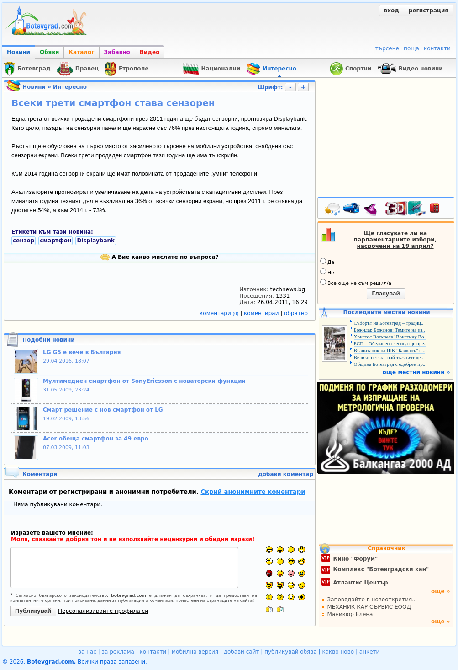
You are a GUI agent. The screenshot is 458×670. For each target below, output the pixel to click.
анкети (369, 652)
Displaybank (96, 240)
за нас (87, 652)
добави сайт (241, 652)
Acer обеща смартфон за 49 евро (95, 438)
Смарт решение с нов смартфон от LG (103, 410)
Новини (18, 52)
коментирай (262, 313)
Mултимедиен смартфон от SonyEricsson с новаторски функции (144, 381)
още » (440, 591)
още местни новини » (416, 372)
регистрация (428, 10)
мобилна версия (195, 652)
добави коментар (285, 474)
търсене (387, 48)
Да (327, 261)
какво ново (338, 652)
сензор (23, 240)
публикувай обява (290, 652)
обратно (296, 313)
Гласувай (386, 293)
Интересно (70, 87)
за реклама (118, 652)
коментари (220, 313)
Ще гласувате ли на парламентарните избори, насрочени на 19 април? (395, 239)
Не (327, 272)
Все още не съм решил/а (355, 282)
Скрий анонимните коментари (252, 491)
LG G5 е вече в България (82, 352)
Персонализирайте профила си (103, 611)
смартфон (55, 240)
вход (391, 10)
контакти (437, 48)
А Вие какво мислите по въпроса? (159, 257)
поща (411, 48)
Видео (150, 52)
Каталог (81, 52)
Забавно (117, 52)
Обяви (49, 52)
